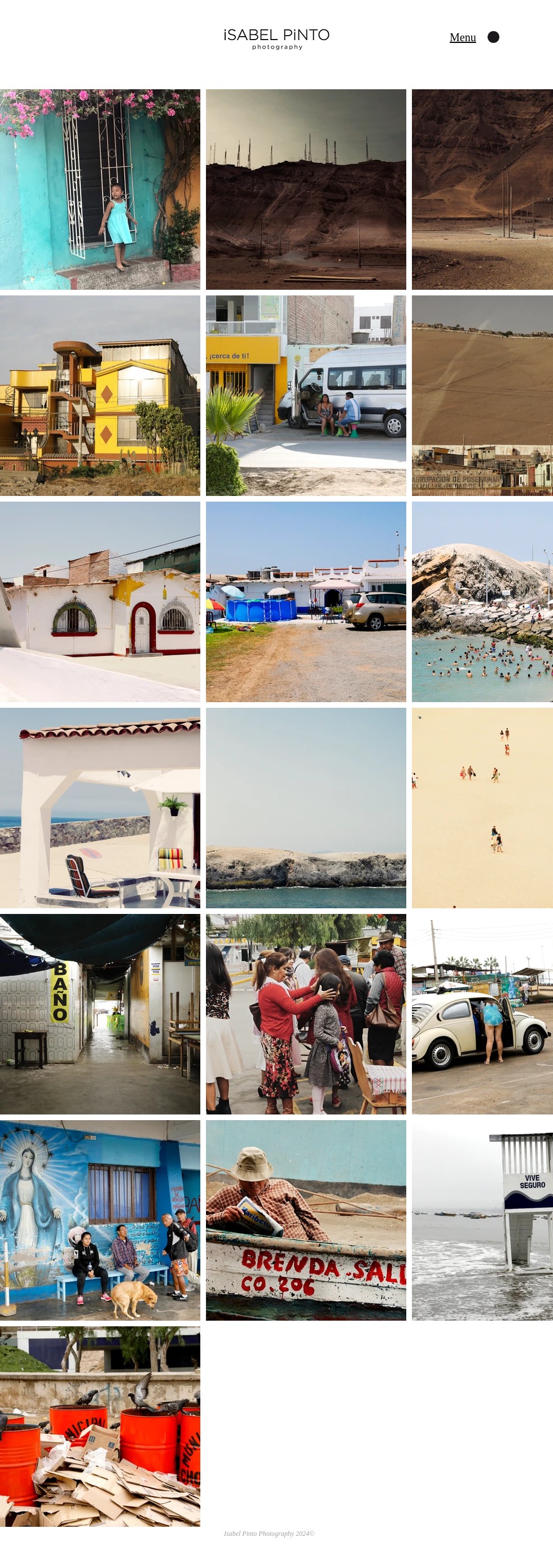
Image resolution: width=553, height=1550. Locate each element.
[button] (463, 37)
